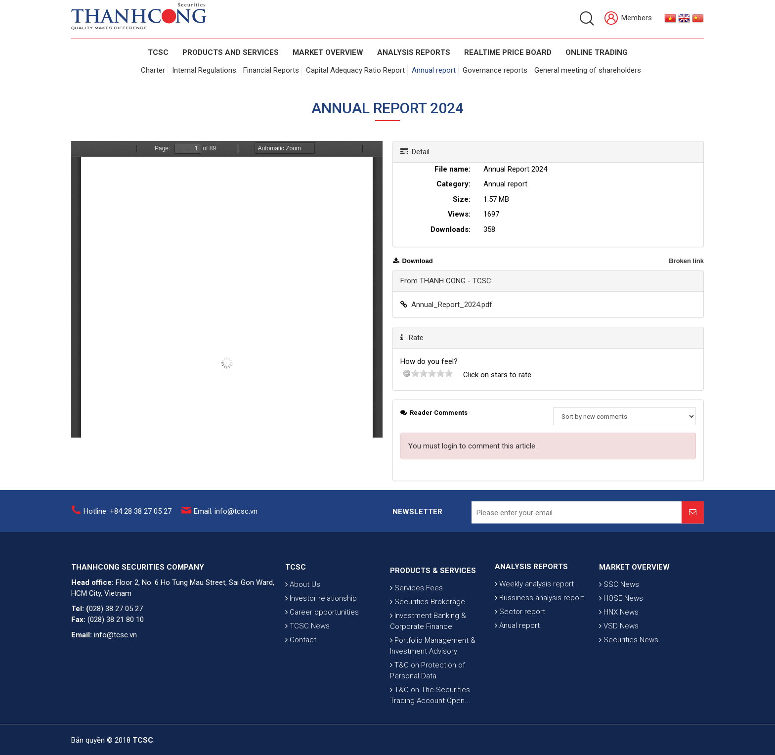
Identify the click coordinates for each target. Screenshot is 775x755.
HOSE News (621, 629)
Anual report (517, 651)
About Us (302, 615)
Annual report (434, 70)
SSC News (619, 615)
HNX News (619, 643)
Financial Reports (271, 70)
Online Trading (596, 52)
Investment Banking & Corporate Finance (428, 673)
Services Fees (416, 639)
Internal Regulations (204, 70)
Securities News (628, 670)
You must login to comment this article (471, 446)
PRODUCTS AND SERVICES (230, 52)
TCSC (158, 52)
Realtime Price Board (508, 52)
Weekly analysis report (534, 609)
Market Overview (328, 52)
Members (628, 18)
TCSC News (307, 657)
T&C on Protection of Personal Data (427, 722)
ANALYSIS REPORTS (531, 592)
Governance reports (495, 70)
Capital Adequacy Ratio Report (355, 70)
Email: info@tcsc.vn (226, 517)
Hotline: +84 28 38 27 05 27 (128, 517)
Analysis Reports (413, 52)
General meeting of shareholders (587, 70)
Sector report (520, 637)
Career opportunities (322, 643)
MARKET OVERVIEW (634, 598)
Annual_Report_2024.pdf (451, 304)
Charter (153, 70)
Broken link (686, 261)
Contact (300, 670)
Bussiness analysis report (539, 623)
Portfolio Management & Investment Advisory (432, 698)
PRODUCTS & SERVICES (433, 622)
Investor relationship (321, 629)
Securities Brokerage (427, 653)
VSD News (619, 657)
